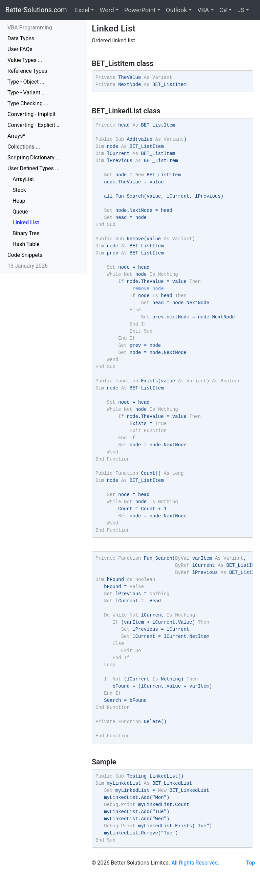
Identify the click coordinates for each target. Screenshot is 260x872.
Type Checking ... (27, 103)
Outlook (176, 10)
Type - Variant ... (26, 92)
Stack (19, 190)
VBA (203, 10)
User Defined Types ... (33, 168)
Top (250, 862)
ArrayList (23, 179)
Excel (82, 10)
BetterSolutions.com (36, 10)
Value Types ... (24, 60)
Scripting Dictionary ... (33, 157)
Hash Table (26, 244)
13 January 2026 (27, 266)
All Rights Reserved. (195, 862)
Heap (19, 201)
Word (107, 10)
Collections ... (23, 146)
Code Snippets (24, 255)
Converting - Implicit (31, 114)
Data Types (20, 38)
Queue (20, 211)
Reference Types (27, 71)
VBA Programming (29, 27)
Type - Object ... (25, 82)
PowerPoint (139, 10)
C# (223, 10)
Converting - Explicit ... (34, 125)
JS (240, 10)
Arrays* (16, 136)
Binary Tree (26, 233)
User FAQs (19, 49)
